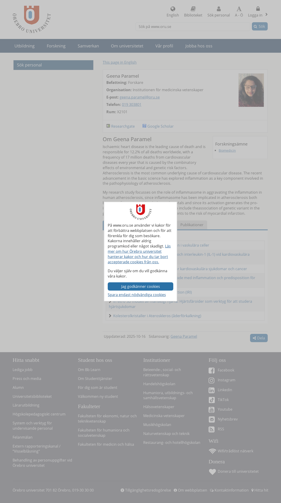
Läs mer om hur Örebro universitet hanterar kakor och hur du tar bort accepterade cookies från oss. (139, 254)
